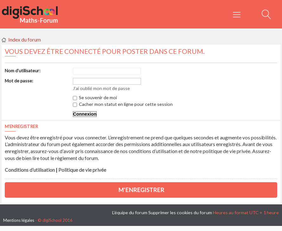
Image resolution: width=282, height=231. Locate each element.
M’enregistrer (141, 189)
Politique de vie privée (82, 170)
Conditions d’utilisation (30, 170)
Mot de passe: (19, 80)
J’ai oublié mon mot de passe (101, 88)
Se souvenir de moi (95, 97)
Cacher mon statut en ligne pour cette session (123, 104)
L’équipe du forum (129, 212)
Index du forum (24, 39)
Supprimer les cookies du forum (180, 212)
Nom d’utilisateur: (23, 70)
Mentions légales (18, 220)
